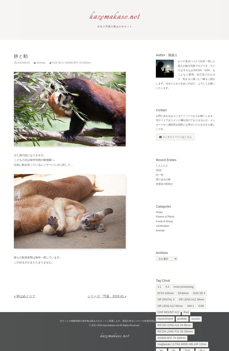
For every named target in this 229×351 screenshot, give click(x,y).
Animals (41, 62)
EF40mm (183, 293)
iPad (186, 312)
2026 (158, 170)
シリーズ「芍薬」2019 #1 (106, 296)
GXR (201, 306)
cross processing (184, 286)
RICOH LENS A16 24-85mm (174, 325)
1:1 (159, 286)
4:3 (167, 286)
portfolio (182, 318)
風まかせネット (99, 321)
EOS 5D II (58, 62)
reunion (195, 318)
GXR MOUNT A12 (168, 312)
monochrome (165, 318)
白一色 (159, 174)
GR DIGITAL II (166, 299)
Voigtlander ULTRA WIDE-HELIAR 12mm (182, 344)
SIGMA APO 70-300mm (78, 62)
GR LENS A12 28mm (191, 299)
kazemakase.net (111, 325)
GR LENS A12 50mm (170, 306)
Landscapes (162, 225)
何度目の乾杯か (164, 184)
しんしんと (162, 165)
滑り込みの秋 (163, 179)
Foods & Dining (164, 221)
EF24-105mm (165, 293)
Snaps (159, 212)
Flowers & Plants (165, 216)
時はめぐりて (24, 296)
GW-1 (190, 306)
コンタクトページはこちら (175, 137)
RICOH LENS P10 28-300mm (175, 331)
